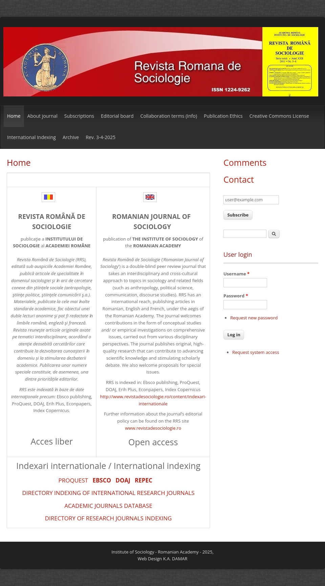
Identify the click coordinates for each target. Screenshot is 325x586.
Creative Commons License (279, 116)
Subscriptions (79, 116)
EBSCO (101, 480)
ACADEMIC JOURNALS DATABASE (108, 506)
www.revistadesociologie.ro (153, 428)
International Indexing (31, 137)
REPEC (143, 480)
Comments (244, 162)
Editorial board (117, 116)
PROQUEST (73, 480)
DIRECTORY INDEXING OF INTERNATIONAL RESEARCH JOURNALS (108, 493)
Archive (71, 137)
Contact (238, 179)
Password (235, 296)
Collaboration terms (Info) (168, 116)
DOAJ (122, 480)
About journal (42, 116)
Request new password (254, 318)
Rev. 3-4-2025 (100, 137)
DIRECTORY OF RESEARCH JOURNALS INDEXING (108, 518)
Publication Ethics (223, 116)
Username (236, 274)
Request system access (255, 352)
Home (14, 116)
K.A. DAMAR (175, 559)
